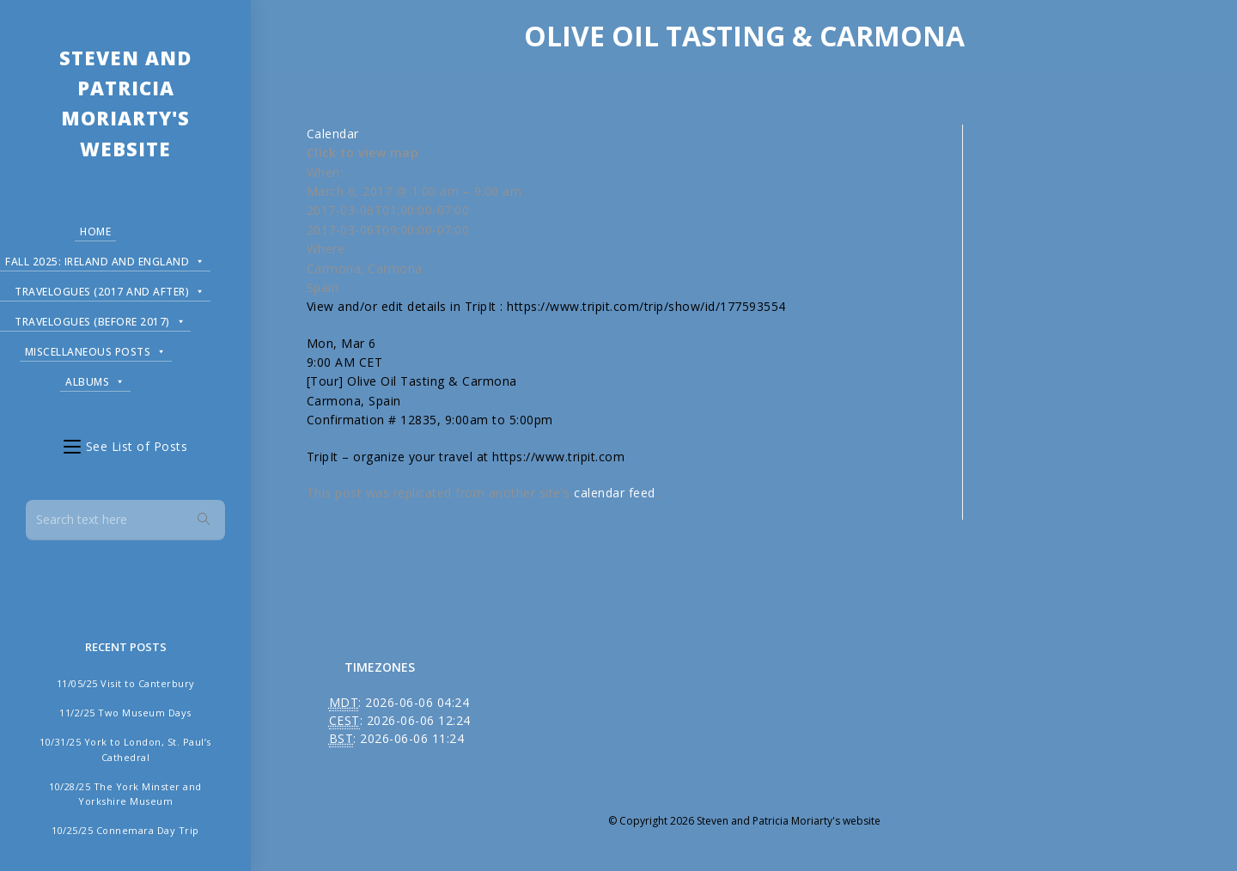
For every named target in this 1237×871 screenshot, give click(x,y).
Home (95, 231)
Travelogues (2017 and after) (110, 289)
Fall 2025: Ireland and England (105, 259)
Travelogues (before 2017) (100, 319)
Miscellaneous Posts (96, 349)
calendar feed (614, 492)
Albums (95, 379)
